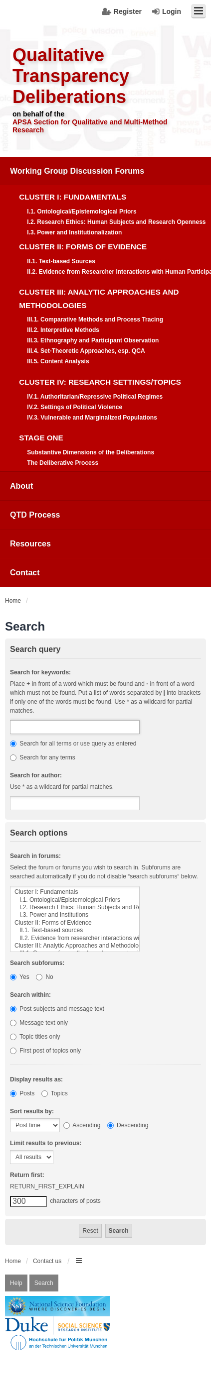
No (44, 976)
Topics (54, 1093)
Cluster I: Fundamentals (74, 892)
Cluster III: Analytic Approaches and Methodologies (74, 946)
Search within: (30, 994)
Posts (22, 1093)
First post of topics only (45, 1050)
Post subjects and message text (57, 1008)
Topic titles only (35, 1036)
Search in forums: (35, 856)
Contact (25, 572)
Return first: (27, 1175)
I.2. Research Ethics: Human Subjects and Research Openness (74, 907)
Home (13, 1261)
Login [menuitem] (171, 11)
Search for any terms (42, 757)
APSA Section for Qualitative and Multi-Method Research (90, 126)
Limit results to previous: (45, 1143)
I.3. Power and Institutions (74, 915)
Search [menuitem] (43, 1283)
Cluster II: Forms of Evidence (74, 923)
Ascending (82, 1125)
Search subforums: (37, 963)
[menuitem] (105, 314)
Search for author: (36, 775)
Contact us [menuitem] (47, 1261)
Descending (128, 1125)
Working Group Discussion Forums (77, 171)
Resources (30, 543)
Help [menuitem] (16, 1283)
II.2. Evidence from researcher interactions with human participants (74, 938)
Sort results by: (32, 1111)
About (21, 486)
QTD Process (35, 515)
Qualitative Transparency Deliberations (70, 76)
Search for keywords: (40, 672)
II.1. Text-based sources (74, 930)
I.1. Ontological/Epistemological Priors (74, 900)
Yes (19, 976)
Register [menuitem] (128, 11)
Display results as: (36, 1079)
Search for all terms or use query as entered (73, 743)
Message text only (39, 1022)
